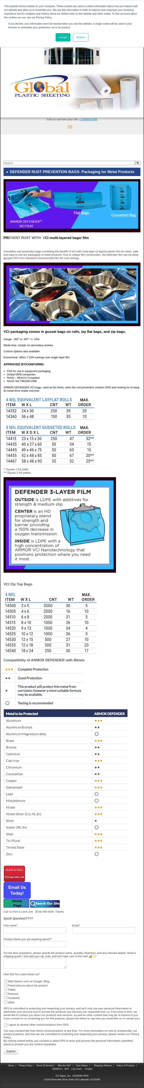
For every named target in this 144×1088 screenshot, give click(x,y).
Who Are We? (64, 1065)
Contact (88, 1069)
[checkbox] (71, 991)
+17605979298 (88, 119)
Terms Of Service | (45, 1065)
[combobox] (69, 163)
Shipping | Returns (102, 1065)
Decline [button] (80, 37)
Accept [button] (63, 37)
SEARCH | (57, 1069)
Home (11, 1065)
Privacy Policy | (25, 1065)
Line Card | (76, 1069)
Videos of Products (125, 1065)
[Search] (137, 163)
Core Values (81, 1065)
